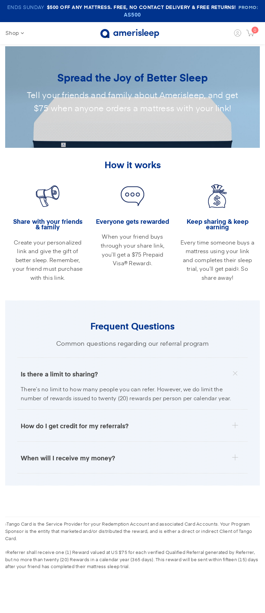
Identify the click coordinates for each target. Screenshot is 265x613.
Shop (15, 32)
